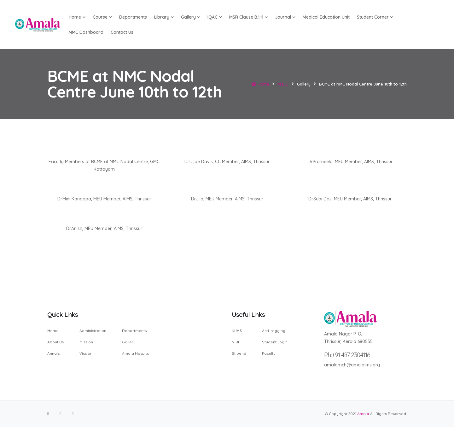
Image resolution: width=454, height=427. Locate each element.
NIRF (236, 342)
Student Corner (375, 17)
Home (260, 83)
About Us (55, 342)
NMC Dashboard (86, 32)
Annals (53, 353)
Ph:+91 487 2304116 (347, 355)
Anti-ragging (273, 331)
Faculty (269, 353)
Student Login (275, 342)
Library (164, 17)
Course (102, 17)
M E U (283, 83)
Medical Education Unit (326, 17)
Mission (86, 342)
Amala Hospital (136, 353)
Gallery (190, 17)
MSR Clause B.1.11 (248, 17)
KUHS (237, 331)
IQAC (214, 17)
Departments (133, 17)
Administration (92, 331)
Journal (285, 17)
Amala (363, 413)
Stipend (239, 353)
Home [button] (77, 17)
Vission (85, 353)
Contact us (122, 32)
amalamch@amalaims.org (352, 365)
